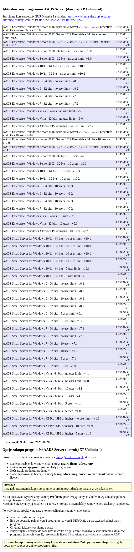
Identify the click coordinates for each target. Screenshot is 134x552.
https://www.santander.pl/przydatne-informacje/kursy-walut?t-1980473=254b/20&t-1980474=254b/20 (57, 18)
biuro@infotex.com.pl (69, 457)
